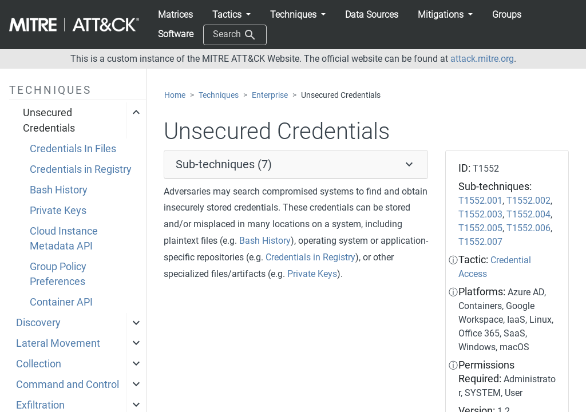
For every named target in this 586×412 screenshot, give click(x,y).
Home (174, 95)
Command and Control (67, 384)
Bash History (59, 190)
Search (235, 35)
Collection (38, 364)
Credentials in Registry (81, 169)
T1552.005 (480, 228)
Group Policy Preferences (58, 274)
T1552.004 (528, 214)
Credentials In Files (73, 148)
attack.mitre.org (482, 58)
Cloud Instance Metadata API (64, 238)
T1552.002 (528, 200)
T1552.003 (480, 214)
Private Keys (58, 210)
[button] (231, 15)
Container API (61, 302)
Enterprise (270, 95)
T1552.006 (528, 228)
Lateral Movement (58, 343)
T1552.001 (480, 200)
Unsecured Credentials (49, 120)
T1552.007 (480, 241)
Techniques (219, 95)
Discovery (38, 322)
